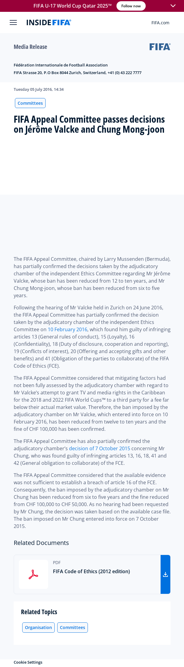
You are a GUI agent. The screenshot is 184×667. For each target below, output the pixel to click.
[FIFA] (49, 22)
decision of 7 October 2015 (99, 448)
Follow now (131, 6)
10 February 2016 (67, 329)
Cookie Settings (28, 662)
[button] (173, 6)
